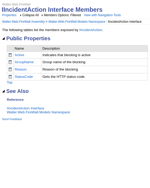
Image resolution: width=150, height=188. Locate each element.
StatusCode (24, 77)
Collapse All (30, 15)
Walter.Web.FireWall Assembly (23, 22)
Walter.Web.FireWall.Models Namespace (76, 22)
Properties (9, 15)
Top (10, 82)
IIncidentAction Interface (25, 108)
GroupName (24, 62)
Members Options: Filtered (63, 15)
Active (19, 55)
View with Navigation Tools (102, 15)
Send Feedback (12, 119)
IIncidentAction (90, 30)
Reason (21, 69)
